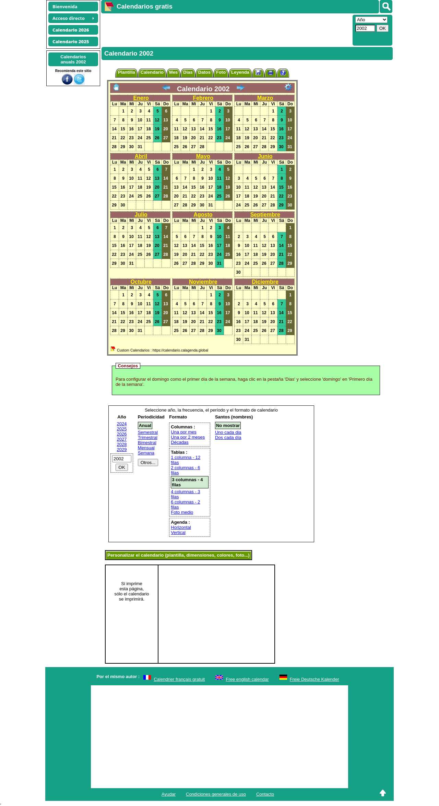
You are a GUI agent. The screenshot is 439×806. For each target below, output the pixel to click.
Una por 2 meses (188, 437)
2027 (122, 439)
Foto (221, 72)
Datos (204, 72)
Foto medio (182, 512)
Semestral (148, 432)
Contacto (265, 794)
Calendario (152, 72)
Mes (173, 72)
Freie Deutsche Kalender (314, 679)
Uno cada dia (228, 432)
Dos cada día (228, 437)
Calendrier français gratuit (179, 679)
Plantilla (126, 72)
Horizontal (181, 527)
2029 (122, 449)
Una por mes (183, 432)
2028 (122, 444)
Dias (187, 72)
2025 (122, 428)
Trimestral (147, 437)
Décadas (179, 442)
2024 (122, 423)
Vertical (178, 532)
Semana (146, 452)
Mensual (146, 447)
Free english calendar (247, 679)
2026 (122, 434)
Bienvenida (65, 6)
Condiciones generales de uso (216, 794)
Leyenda (240, 72)
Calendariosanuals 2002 (73, 59)
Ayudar (169, 794)
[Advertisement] (226, 29)
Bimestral (147, 442)
